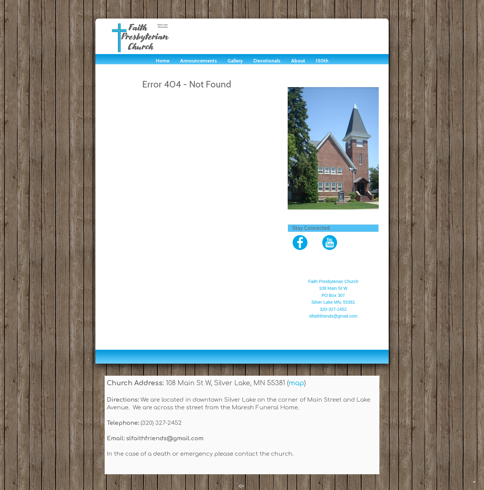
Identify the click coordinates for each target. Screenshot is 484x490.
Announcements (198, 61)
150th (322, 61)
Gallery (235, 61)
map (296, 383)
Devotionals (267, 61)
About (298, 61)
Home (162, 61)
